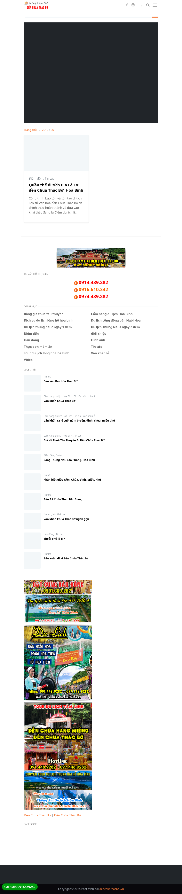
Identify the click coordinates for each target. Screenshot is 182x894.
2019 (45, 130)
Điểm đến (36, 178)
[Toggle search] (147, 5)
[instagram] (133, 5)
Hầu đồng (49, 534)
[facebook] (127, 5)
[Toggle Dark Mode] (141, 5)
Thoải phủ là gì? (54, 538)
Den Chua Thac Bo (37, 815)
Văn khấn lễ (89, 396)
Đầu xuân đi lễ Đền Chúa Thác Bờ (66, 558)
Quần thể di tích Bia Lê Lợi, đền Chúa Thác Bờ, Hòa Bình (56, 187)
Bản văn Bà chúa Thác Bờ (61, 381)
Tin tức (49, 178)
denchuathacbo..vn (111, 889)
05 (52, 130)
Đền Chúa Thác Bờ (67, 815)
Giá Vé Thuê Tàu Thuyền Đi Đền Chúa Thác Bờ (74, 440)
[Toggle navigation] (154, 5)
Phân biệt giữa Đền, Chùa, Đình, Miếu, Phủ (72, 479)
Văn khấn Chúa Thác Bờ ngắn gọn (66, 519)
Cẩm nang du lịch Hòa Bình (58, 396)
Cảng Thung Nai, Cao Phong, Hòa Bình (69, 460)
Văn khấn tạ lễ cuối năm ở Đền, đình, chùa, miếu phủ (79, 420)
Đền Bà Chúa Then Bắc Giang (63, 499)
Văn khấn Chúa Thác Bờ (59, 401)
